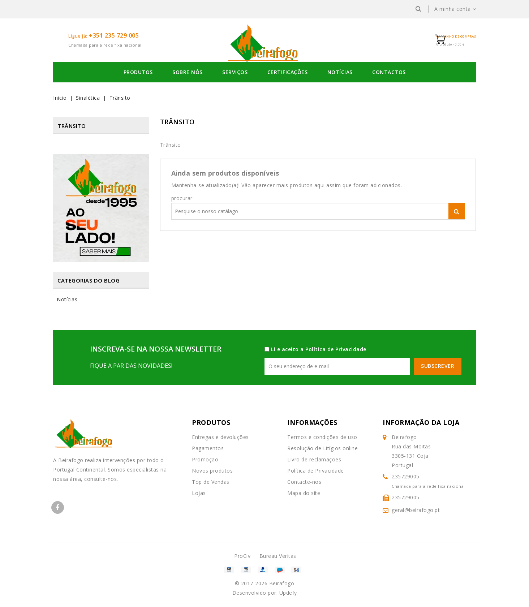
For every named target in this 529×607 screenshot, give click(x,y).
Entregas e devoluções (220, 437)
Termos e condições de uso (322, 437)
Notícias (340, 72)
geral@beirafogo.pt (416, 510)
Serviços (235, 72)
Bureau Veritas (277, 555)
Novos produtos (212, 470)
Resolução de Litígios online (322, 448)
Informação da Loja (421, 422)
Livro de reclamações (314, 459)
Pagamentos (208, 448)
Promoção (205, 459)
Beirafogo (281, 583)
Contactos (389, 72)
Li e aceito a (318, 349)
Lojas (199, 493)
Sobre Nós (187, 72)
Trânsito (71, 125)
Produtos (138, 72)
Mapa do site (303, 493)
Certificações (287, 72)
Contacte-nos (304, 481)
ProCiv (242, 555)
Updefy (288, 592)
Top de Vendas (210, 481)
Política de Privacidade (335, 349)
